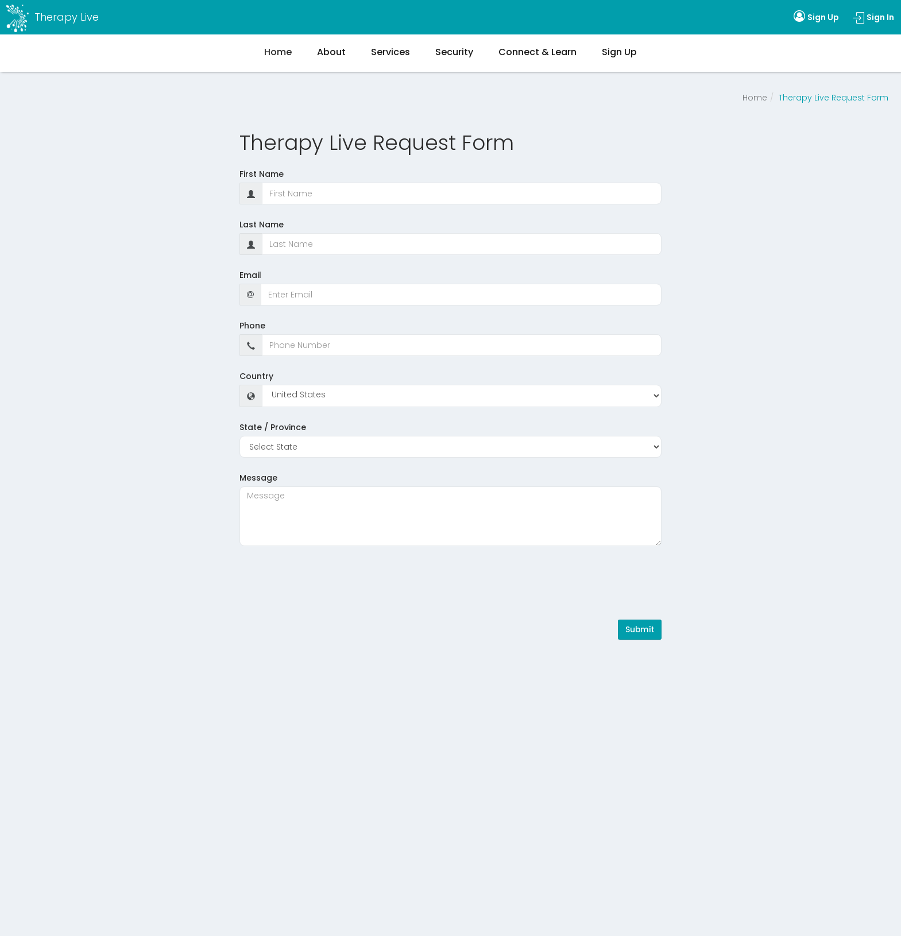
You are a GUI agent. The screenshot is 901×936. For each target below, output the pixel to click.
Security (454, 52)
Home (755, 97)
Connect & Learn (537, 52)
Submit (639, 629)
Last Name (261, 224)
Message (258, 478)
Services (390, 52)
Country (256, 376)
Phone (252, 325)
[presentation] (326, 582)
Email (250, 275)
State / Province (272, 427)
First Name (261, 174)
